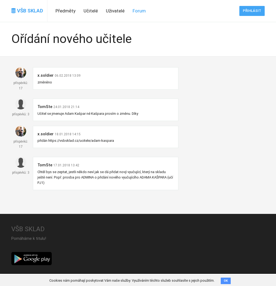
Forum (139, 11)
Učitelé (91, 11)
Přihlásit (252, 11)
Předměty (65, 11)
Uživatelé (115, 11)
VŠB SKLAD (27, 11)
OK (226, 280)
